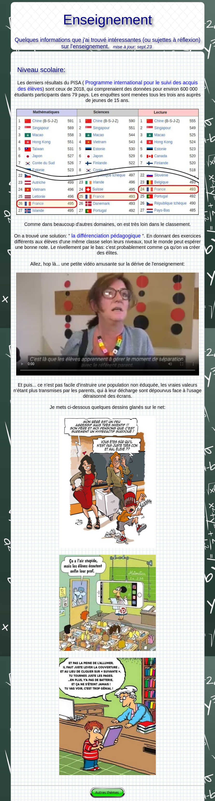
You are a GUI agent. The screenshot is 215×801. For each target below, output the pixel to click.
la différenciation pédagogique (106, 236)
